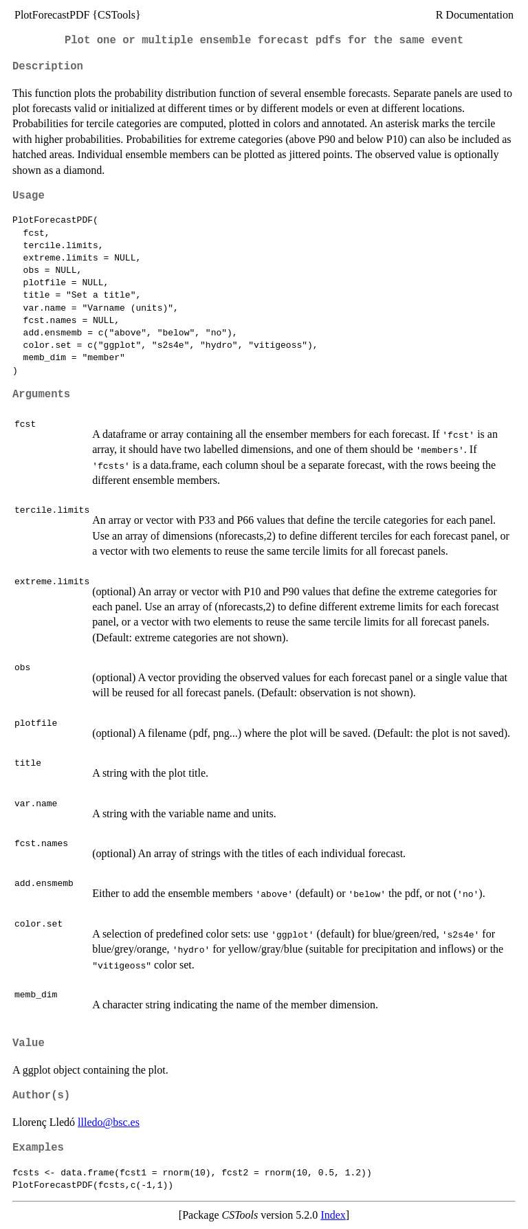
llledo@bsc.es (109, 1122)
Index (332, 1215)
